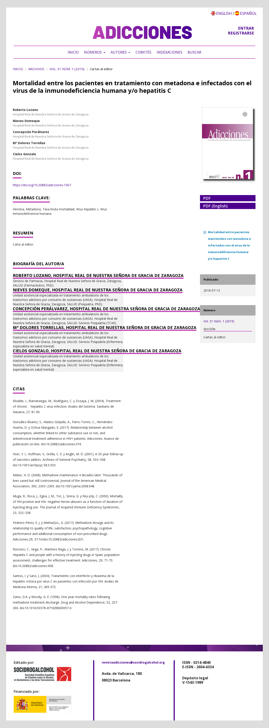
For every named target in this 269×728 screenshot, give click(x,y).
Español (248, 13)
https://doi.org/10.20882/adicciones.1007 (42, 185)
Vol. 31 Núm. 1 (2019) (67, 69)
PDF (207, 198)
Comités (143, 52)
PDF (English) (215, 206)
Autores (119, 52)
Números (93, 52)
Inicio (73, 52)
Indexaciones (169, 52)
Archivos (36, 69)
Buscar (194, 52)
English (224, 13)
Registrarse (241, 33)
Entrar (246, 28)
